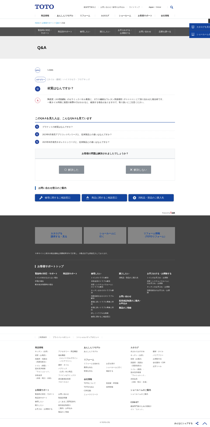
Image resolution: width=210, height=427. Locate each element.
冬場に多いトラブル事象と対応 (102, 309)
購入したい (124, 274)
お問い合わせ (105, 7)
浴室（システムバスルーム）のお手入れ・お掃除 (158, 283)
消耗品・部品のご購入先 (151, 198)
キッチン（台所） (42, 352)
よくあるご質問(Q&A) (66, 403)
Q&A (58, 23)
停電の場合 (39, 282)
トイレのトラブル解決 (99, 279)
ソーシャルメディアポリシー (87, 338)
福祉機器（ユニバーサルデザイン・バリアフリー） (68, 359)
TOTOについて (90, 384)
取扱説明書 (62, 399)
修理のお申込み (118, 7)
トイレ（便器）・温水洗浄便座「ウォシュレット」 (43, 370)
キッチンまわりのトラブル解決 (102, 292)
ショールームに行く (114, 368)
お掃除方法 (157, 360)
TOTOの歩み (89, 388)
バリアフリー (158, 356)
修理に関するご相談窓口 (57, 198)
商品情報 (45, 15)
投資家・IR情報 (112, 384)
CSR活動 (87, 392)
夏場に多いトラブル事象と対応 (102, 304)
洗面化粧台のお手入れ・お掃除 (158, 292)
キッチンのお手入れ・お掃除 (158, 288)
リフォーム (85, 15)
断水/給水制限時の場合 (44, 286)
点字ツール (157, 367)
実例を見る (88, 372)
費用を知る (88, 368)
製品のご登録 (125, 309)
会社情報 (165, 15)
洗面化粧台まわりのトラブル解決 (102, 298)
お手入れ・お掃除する (43, 410)
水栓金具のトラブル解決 (100, 282)
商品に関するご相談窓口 (104, 198)
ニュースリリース (91, 395)
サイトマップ (134, 7)
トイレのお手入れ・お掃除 (157, 279)
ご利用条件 (42, 338)
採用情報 (109, 388)
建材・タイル (63, 366)
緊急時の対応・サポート (46, 274)
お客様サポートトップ (50, 267)
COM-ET (135, 403)
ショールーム (125, 15)
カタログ (105, 15)
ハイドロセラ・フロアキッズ (76, 79)
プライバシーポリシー (61, 338)
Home (37, 23)
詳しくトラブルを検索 (99, 314)
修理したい (96, 274)
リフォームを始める (92, 365)
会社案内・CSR (159, 364)
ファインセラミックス (67, 376)
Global (158, 7)
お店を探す (110, 365)
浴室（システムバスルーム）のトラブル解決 (102, 287)
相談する (109, 372)
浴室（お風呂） (41, 356)
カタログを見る (198, 55)
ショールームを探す (200, 62)
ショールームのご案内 (141, 391)
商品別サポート (70, 274)
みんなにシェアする (183, 423)
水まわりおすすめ (138, 352)
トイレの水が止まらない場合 (46, 279)
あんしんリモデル (65, 15)
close (206, 47)
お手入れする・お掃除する (159, 274)
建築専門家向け (90, 7)
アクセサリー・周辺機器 (68, 352)
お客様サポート (145, 15)
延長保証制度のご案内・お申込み (130, 303)
